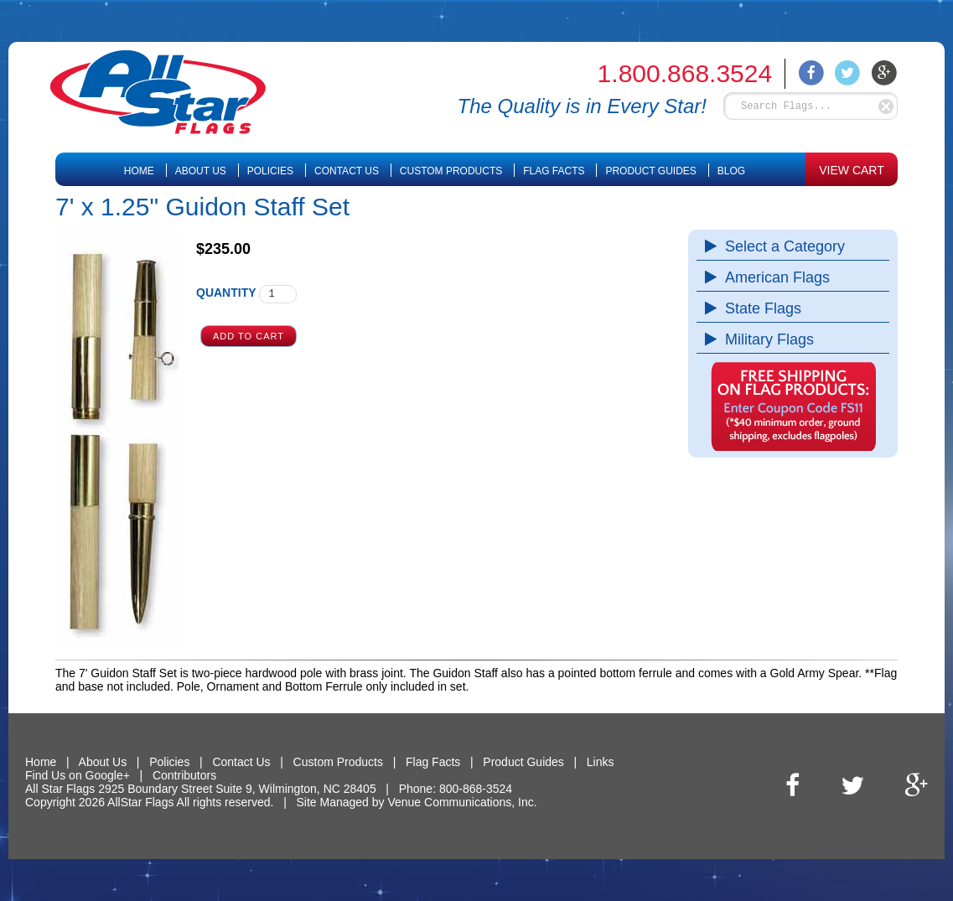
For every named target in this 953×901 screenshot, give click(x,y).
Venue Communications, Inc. (461, 802)
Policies (270, 171)
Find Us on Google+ (77, 775)
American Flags (773, 277)
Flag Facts (553, 171)
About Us (200, 171)
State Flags (759, 308)
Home (139, 171)
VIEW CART (851, 170)
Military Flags (765, 339)
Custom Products (451, 171)
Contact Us (346, 171)
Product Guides (650, 171)
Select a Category (781, 246)
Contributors (184, 775)
